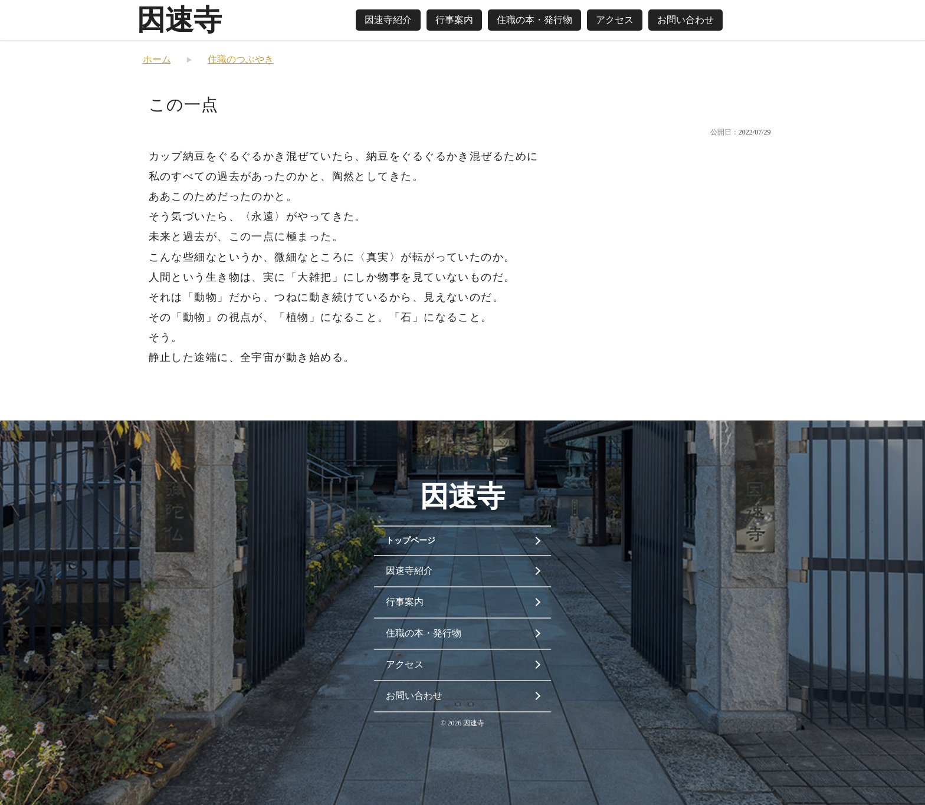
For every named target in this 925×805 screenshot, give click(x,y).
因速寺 (179, 19)
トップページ (410, 540)
